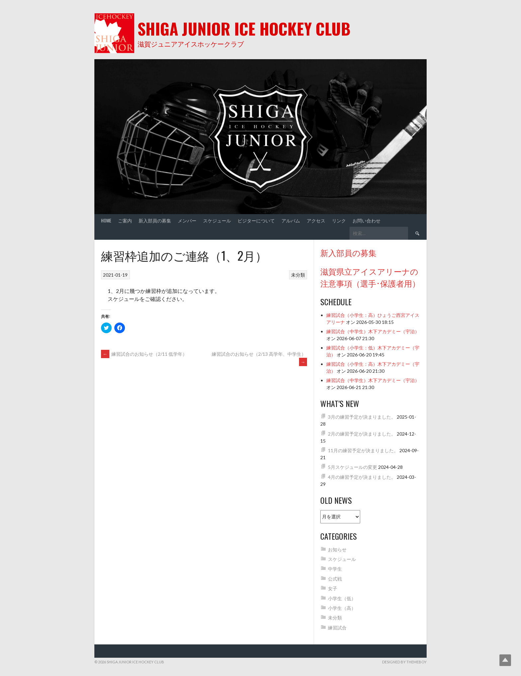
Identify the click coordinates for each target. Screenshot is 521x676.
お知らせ (337, 549)
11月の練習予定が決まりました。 (363, 450)
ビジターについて (256, 220)
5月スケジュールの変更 (352, 467)
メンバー (187, 220)
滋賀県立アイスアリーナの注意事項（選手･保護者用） (370, 277)
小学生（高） (342, 608)
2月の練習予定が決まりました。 (362, 434)
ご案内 (125, 220)
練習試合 (337, 627)
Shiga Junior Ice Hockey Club (244, 28)
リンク (339, 220)
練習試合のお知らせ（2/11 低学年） (144, 354)
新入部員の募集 (155, 220)
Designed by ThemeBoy (404, 662)
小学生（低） (342, 598)
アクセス (316, 220)
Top (505, 660)
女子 (332, 588)
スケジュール (217, 220)
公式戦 (335, 579)
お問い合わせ (366, 220)
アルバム (290, 220)
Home (106, 220)
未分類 (298, 275)
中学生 (335, 569)
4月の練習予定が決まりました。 (362, 477)
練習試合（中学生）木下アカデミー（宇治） (372, 331)
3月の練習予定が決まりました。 (362, 417)
